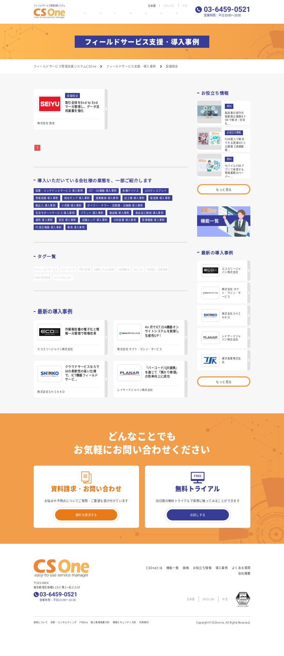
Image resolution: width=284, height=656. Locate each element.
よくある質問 (166, 15)
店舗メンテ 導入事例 (95, 220)
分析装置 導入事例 (125, 220)
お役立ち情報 (132, 15)
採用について (41, 622)
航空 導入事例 (67, 220)
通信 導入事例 (44, 220)
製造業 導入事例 (160, 198)
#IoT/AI (138, 269)
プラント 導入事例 (92, 212)
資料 (229, 106)
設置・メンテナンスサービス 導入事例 (59, 190)
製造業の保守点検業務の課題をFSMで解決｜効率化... (235, 118)
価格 (118, 15)
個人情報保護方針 (100, 622)
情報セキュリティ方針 (124, 622)
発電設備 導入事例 (47, 198)
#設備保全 (123, 269)
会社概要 (183, 15)
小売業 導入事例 (71, 205)
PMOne (84, 622)
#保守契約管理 (42, 277)
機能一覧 (107, 15)
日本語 (150, 5)
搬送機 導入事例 (119, 212)
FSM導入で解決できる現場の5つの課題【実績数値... (235, 144)
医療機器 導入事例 (153, 220)
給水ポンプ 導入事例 (77, 198)
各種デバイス (130, 190)
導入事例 (149, 15)
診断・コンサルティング (64, 622)
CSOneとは (92, 15)
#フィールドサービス (45, 269)
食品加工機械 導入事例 (149, 212)
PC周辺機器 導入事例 (48, 227)
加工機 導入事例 (134, 198)
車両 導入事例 (76, 227)
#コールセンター (63, 277)
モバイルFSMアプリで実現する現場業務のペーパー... (234, 171)
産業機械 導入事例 (107, 198)
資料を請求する (86, 515)
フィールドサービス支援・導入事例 (131, 66)
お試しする (198, 515)
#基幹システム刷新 (104, 269)
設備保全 (72, 95)
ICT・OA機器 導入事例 (102, 190)
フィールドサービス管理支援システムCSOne (65, 66)
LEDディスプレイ (156, 190)
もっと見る (223, 189)
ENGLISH (168, 5)
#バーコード (68, 269)
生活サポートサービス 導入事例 (55, 212)
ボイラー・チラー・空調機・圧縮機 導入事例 (115, 205)
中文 (184, 5)
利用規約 (144, 622)
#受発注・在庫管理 (157, 269)
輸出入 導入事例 (45, 205)
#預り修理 (84, 269)
